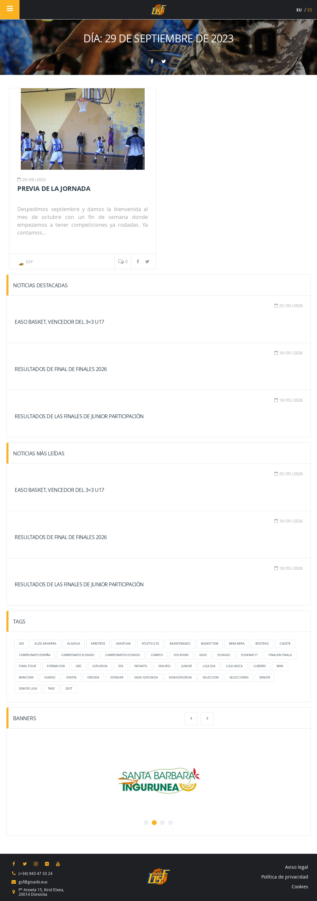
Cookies (300, 886)
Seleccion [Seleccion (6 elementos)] (211, 677)
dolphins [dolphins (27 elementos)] (181, 655)
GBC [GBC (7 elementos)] (79, 666)
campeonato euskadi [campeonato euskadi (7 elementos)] (77, 655)
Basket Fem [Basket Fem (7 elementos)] (209, 644)
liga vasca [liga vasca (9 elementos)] (234, 666)
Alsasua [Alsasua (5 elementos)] (73, 644)
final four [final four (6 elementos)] (27, 666)
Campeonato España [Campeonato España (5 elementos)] (34, 655)
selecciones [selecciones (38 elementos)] (239, 677)
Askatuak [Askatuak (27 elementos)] (123, 644)
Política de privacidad (284, 877)
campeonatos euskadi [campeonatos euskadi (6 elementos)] (122, 655)
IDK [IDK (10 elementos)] (120, 666)
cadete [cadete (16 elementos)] (285, 644)
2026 (298, 305)
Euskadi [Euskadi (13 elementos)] (224, 655)
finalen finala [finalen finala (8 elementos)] (280, 655)
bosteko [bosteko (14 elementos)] (262, 644)
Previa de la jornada (53, 188)
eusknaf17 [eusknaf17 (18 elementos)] (249, 655)
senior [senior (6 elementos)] (264, 677)
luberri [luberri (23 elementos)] (259, 666)
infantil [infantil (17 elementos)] (141, 666)
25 (281, 305)
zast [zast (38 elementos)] (68, 689)
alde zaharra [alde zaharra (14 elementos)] (45, 644)
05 (288, 305)
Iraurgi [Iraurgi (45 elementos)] (164, 666)
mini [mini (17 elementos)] (280, 666)
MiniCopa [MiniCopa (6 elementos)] (26, 677)
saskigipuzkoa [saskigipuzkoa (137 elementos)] (180, 677)
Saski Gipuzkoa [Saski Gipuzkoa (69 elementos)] (146, 677)
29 (24, 179)
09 (31, 179)
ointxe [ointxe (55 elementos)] (71, 677)
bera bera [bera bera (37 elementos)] (237, 644)
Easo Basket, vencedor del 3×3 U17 (59, 321)
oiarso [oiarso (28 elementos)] (49, 677)
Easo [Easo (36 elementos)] (203, 655)
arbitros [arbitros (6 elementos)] (98, 644)
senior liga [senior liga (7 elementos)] (28, 689)
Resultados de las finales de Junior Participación (79, 416)
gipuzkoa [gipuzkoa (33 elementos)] (100, 666)
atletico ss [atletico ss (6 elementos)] (150, 644)
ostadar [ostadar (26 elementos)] (116, 677)
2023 (41, 179)
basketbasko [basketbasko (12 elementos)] (180, 644)
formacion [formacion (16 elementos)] (56, 666)
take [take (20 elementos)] (51, 689)
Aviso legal (296, 867)
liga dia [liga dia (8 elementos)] (209, 666)
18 (281, 353)
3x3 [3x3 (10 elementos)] (21, 644)
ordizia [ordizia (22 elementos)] (93, 677)
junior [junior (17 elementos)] (186, 666)
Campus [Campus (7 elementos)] (157, 655)
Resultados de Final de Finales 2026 (61, 369)
